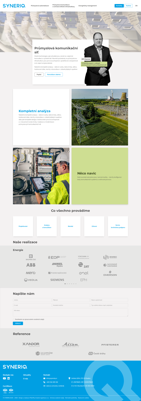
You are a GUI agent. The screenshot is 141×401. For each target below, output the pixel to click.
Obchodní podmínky (71, 398)
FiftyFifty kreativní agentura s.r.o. (39, 398)
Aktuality (27, 375)
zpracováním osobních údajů (34, 319)
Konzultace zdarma (54, 74)
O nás (25, 379)
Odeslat (18, 323)
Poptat (39, 74)
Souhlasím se (29, 319)
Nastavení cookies (83, 398)
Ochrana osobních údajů (57, 398)
